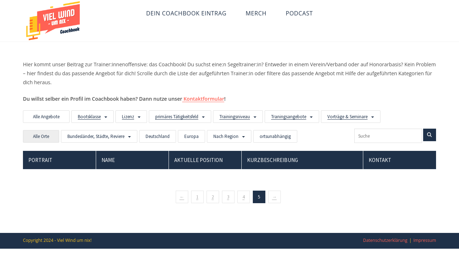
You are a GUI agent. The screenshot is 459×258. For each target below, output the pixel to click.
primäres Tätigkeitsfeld (176, 117)
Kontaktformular (203, 98)
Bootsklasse (89, 117)
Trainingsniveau (234, 117)
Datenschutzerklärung (385, 240)
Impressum (424, 240)
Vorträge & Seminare (347, 117)
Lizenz (128, 117)
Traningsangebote (288, 117)
